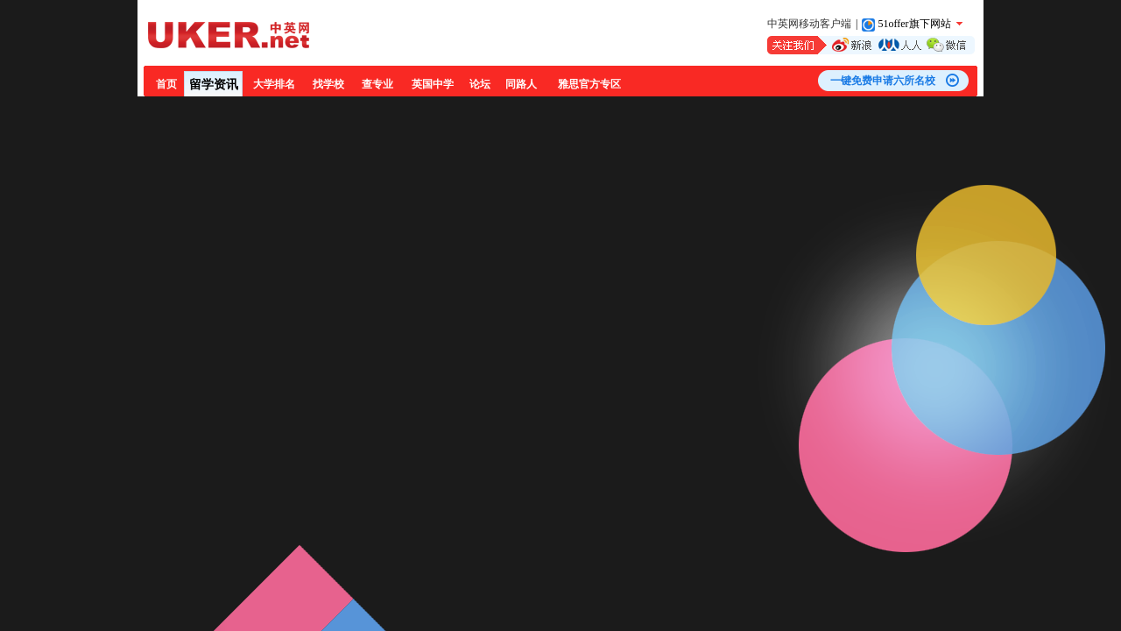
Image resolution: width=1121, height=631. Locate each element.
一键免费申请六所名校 (882, 80)
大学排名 (274, 84)
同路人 (521, 84)
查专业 (377, 84)
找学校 (328, 84)
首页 (166, 84)
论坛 (479, 84)
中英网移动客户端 (809, 24)
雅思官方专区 (589, 84)
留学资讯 (213, 84)
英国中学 (433, 84)
